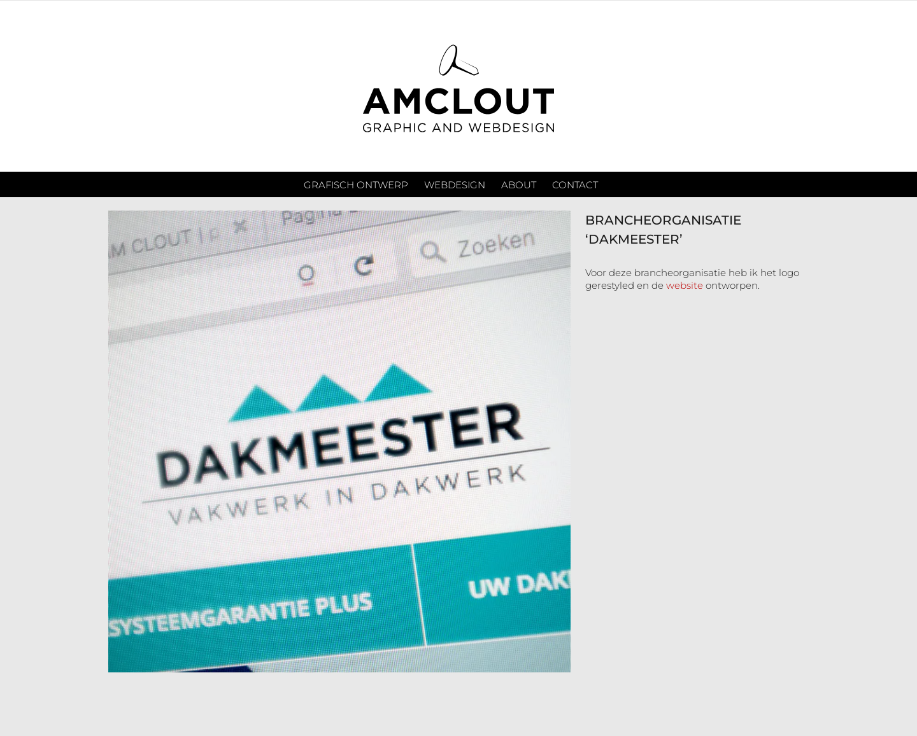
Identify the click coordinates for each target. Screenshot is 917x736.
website (684, 285)
